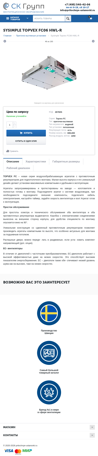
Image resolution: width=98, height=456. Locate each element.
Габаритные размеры (66, 161)
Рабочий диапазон (18, 168)
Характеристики (36, 161)
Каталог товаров (15, 18)
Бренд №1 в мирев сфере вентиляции (49, 411)
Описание (13, 161)
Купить (28, 133)
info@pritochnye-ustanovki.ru (77, 10)
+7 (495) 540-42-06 (77, 4)
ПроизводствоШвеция (49, 331)
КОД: (51, 112)
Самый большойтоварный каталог (49, 371)
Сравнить (14, 151)
